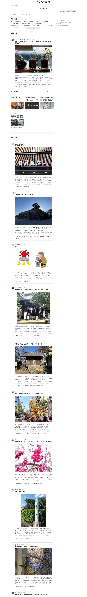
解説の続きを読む (32, 28)
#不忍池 (16, 86)
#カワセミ (30, 483)
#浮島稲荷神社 (21, 385)
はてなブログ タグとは (60, 22)
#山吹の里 (22, 586)
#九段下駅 (17, 238)
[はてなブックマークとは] (19, 92)
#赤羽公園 (33, 433)
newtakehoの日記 (18, 143)
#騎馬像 (21, 186)
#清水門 (32, 236)
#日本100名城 (22, 236)
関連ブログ (28, 14)
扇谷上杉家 (27, 21)
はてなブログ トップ (15, 5)
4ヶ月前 (32, 39)
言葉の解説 (14, 14)
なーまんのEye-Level (19, 544)
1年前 (25, 244)
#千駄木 (48, 84)
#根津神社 (25, 84)
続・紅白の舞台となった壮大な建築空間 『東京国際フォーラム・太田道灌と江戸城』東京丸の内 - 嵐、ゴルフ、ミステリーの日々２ (17, 117)
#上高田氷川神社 (22, 335)
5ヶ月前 (23, 143)
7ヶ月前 (22, 192)
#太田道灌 (21, 86)
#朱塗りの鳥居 (31, 84)
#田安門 (27, 236)
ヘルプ (66, 22)
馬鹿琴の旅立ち (18, 192)
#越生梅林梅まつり (19, 483)
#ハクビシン (39, 433)
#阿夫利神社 (28, 538)
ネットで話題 (21, 14)
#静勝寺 (23, 433)
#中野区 (16, 335)
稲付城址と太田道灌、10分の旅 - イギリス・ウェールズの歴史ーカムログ (32, 99)
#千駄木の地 (43, 84)
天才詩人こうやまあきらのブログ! (21, 439)
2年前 (23, 489)
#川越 (16, 385)
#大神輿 (34, 335)
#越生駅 (25, 483)
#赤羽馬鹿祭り (18, 433)
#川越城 (42, 385)
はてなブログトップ (59, 23)
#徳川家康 (41, 236)
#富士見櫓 (36, 236)
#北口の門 (38, 84)
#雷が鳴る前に (18, 281)
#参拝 (25, 86)
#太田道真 (38, 385)
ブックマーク (14, 96)
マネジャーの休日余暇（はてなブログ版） (22, 39)
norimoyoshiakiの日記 (19, 244)
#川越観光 (27, 385)
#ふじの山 (24, 281)
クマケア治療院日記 (18, 287)
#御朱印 (38, 335)
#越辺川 (35, 483)
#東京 (16, 84)
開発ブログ (70, 22)
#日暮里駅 (17, 186)
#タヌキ (44, 433)
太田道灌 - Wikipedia (15, 97)
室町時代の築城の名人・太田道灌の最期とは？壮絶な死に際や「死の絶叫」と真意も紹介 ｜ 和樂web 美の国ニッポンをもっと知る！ (46, 99)
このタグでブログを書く (71, 11)
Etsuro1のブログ (18, 489)
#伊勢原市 (17, 538)
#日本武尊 (20, 84)
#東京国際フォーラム (34, 586)
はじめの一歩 (17, 391)
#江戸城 (16, 236)
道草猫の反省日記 (18, 342)
